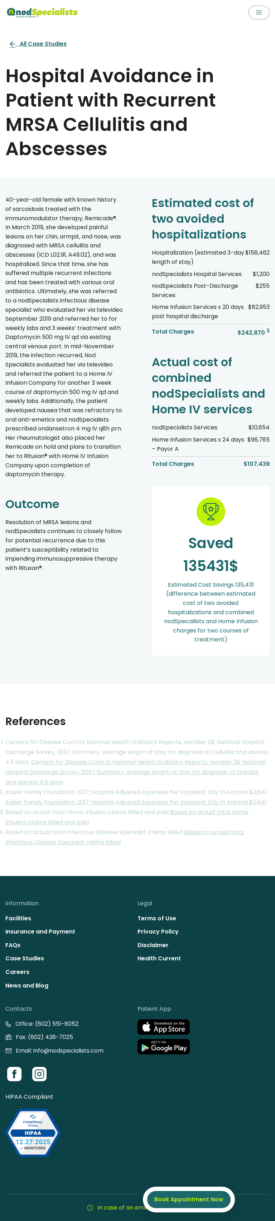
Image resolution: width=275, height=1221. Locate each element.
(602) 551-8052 (56, 1024)
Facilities (18, 918)
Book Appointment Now (188, 1199)
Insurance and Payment (40, 931)
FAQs (12, 945)
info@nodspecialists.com (68, 1051)
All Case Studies (38, 44)
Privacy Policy (158, 931)
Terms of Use (157, 918)
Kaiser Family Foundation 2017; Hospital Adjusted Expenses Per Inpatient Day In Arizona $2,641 (135, 802)
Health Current (159, 958)
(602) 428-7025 (50, 1037)
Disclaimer (153, 945)
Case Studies (24, 958)
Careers (17, 972)
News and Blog (26, 985)
